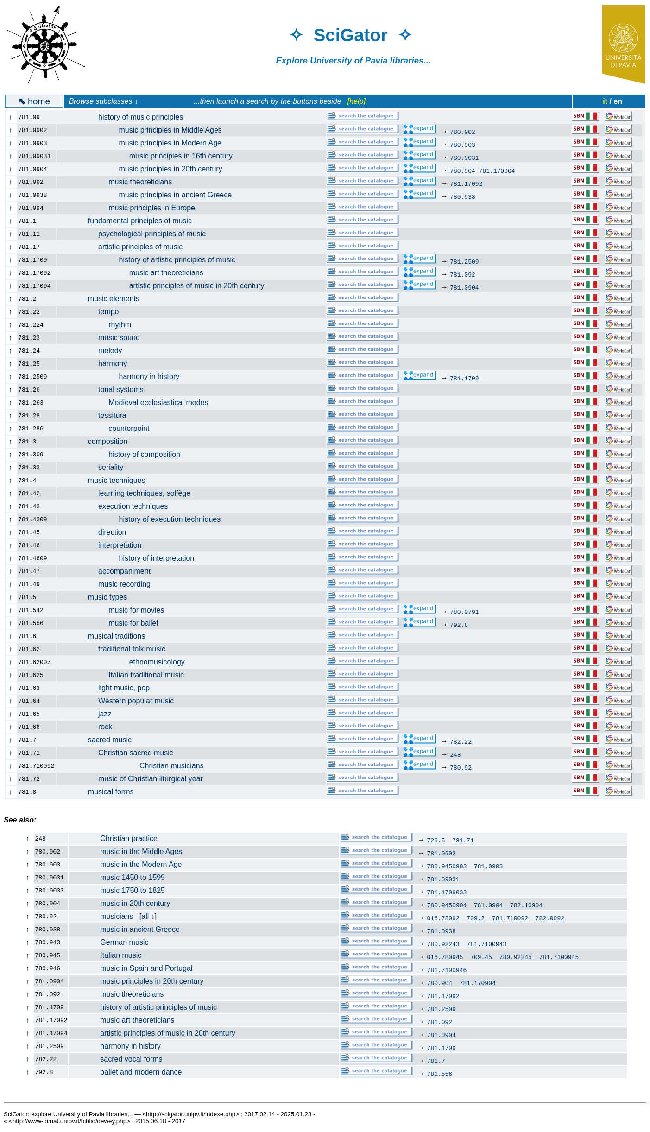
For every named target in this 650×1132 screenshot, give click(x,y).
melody (95, 350)
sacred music (99, 740)
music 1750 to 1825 (117, 890)
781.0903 (488, 866)
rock (89, 727)
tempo (93, 312)
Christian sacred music (120, 753)
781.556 (440, 1073)
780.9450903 (447, 866)
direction (97, 532)
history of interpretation (130, 558)
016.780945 (445, 957)
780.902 (462, 131)
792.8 (459, 624)
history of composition (123, 454)
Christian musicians (135, 766)
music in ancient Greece (124, 929)
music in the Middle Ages (126, 851)
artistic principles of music (125, 247)
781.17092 (466, 183)
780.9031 (464, 157)
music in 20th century (119, 903)
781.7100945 (559, 957)
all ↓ (147, 916)
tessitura (97, 415)
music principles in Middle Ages (144, 130)
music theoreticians (119, 182)
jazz (89, 714)
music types (97, 597)
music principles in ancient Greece (149, 195)
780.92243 (443, 944)
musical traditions (106, 636)
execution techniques (117, 506)
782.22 (461, 741)
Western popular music (120, 701)
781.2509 (464, 261)
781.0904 (464, 287)
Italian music (105, 955)
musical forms (100, 792)
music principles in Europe (131, 208)
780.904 (462, 170)
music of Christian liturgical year (135, 779)
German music (109, 942)
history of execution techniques (144, 519)
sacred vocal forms (116, 1059)
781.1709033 (447, 892)
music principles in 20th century (145, 169)
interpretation (104, 545)
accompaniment (109, 571)
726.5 (436, 840)
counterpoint (108, 428)
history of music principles (125, 117)
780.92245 (515, 957)
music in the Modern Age (125, 864)
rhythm (99, 325)
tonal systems (105, 389)
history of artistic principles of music (151, 260)
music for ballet (113, 623)
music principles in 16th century (150, 156)
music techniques (106, 480)
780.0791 (464, 611)
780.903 (462, 144)
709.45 (481, 957)
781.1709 (464, 378)
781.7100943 (486, 944)
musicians (101, 916)
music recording (109, 584)
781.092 (462, 274)
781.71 (463, 840)
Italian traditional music (125, 675)
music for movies (115, 610)
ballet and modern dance (125, 1072)
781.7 (436, 1060)
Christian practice (113, 838)
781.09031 (443, 879)
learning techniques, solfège (129, 493)
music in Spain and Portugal (131, 968)
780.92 (461, 767)
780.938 (462, 196)
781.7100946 (447, 970)
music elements (103, 299)
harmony (97, 363)
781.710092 (510, 918)
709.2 (476, 918)
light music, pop (108, 688)
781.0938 (441, 931)
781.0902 (441, 853)
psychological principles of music (136, 234)
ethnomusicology (126, 662)
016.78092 (443, 918)
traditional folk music (116, 649)
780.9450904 (447, 905)
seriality (95, 467)
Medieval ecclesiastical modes (138, 402)
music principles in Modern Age (144, 143)
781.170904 (497, 170)
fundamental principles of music (129, 221)
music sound (103, 337)
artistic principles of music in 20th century (165, 286)
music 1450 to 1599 (117, 877)
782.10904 (526, 905)
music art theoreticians (135, 273)
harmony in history (123, 376)
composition (97, 441)
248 (455, 754)
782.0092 (550, 918)
